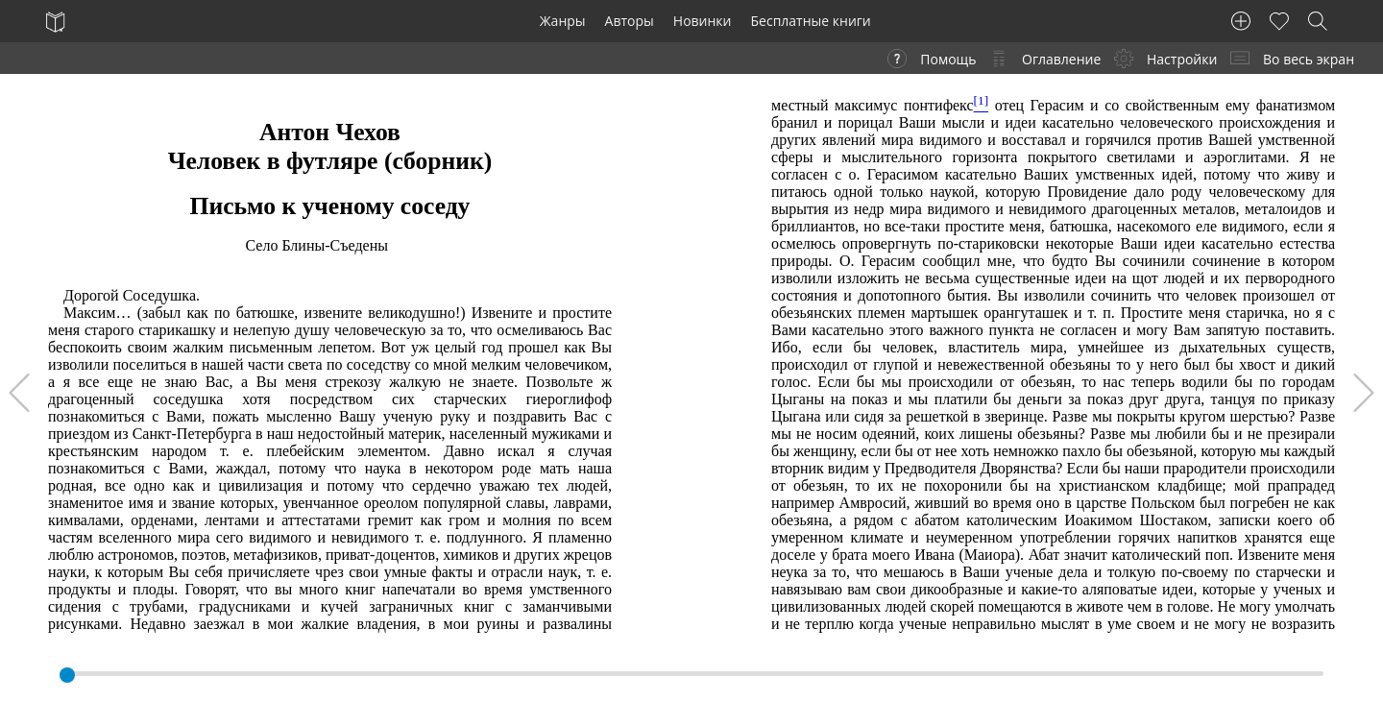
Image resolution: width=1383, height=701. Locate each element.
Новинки (702, 21)
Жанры (563, 21)
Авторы (629, 21)
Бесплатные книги (811, 21)
